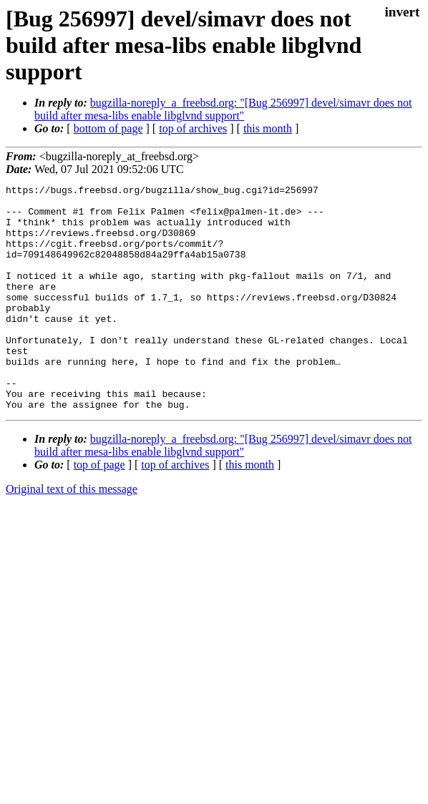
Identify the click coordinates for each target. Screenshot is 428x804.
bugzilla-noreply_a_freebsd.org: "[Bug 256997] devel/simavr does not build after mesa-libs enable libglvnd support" (223, 109)
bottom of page (108, 128)
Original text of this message (71, 534)
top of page (99, 510)
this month (267, 128)
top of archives (193, 128)
